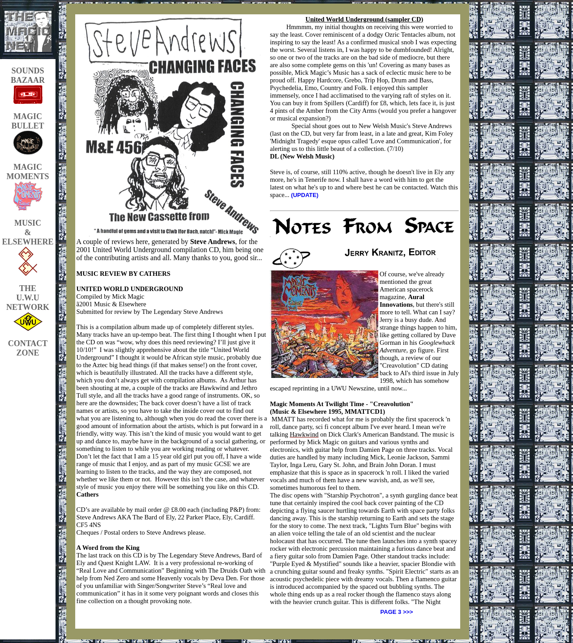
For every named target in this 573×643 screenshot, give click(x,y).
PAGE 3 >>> (397, 612)
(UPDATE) (304, 195)
